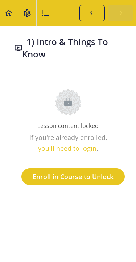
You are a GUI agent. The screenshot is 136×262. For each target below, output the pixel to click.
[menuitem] (27, 13)
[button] (9, 13)
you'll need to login (67, 148)
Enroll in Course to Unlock (73, 176)
